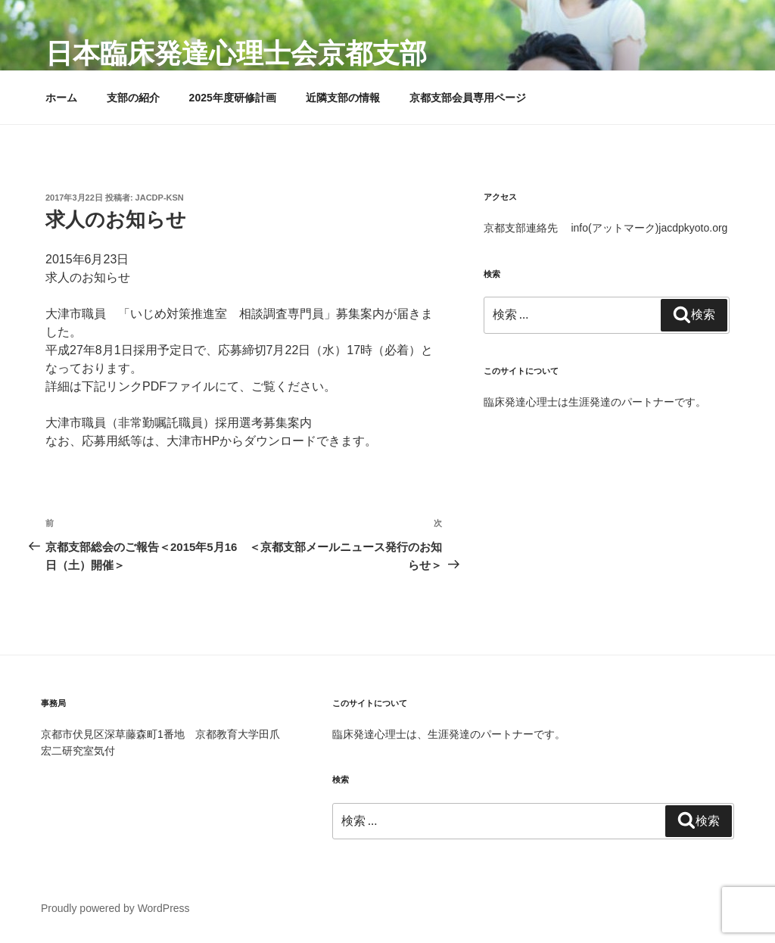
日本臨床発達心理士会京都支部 (236, 53)
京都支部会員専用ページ (467, 98)
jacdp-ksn (159, 197)
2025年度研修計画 (232, 98)
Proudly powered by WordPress (115, 908)
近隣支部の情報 (343, 98)
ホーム (61, 98)
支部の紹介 (133, 98)
